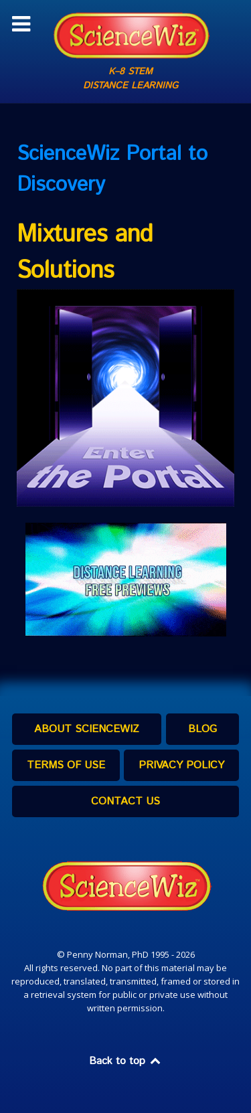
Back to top (126, 1061)
